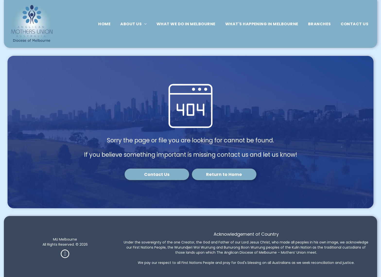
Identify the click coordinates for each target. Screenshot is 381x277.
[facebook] (65, 254)
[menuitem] (104, 24)
